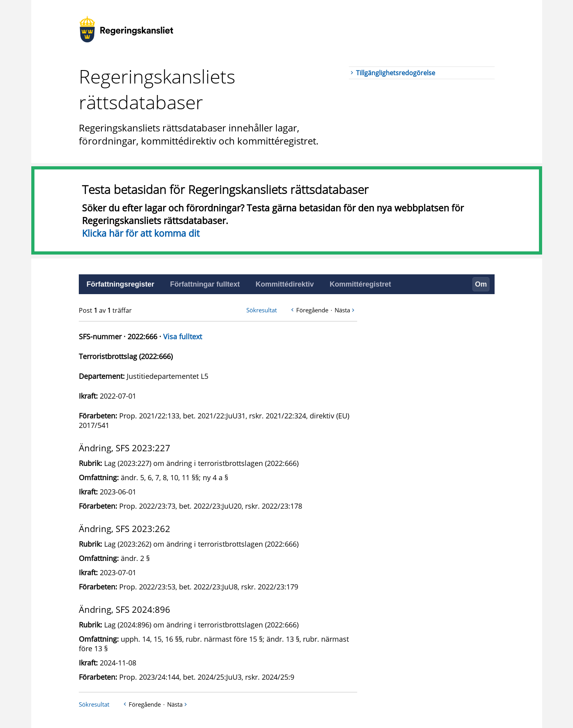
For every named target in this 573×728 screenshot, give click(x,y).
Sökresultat (261, 310)
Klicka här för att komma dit (141, 233)
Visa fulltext (182, 336)
